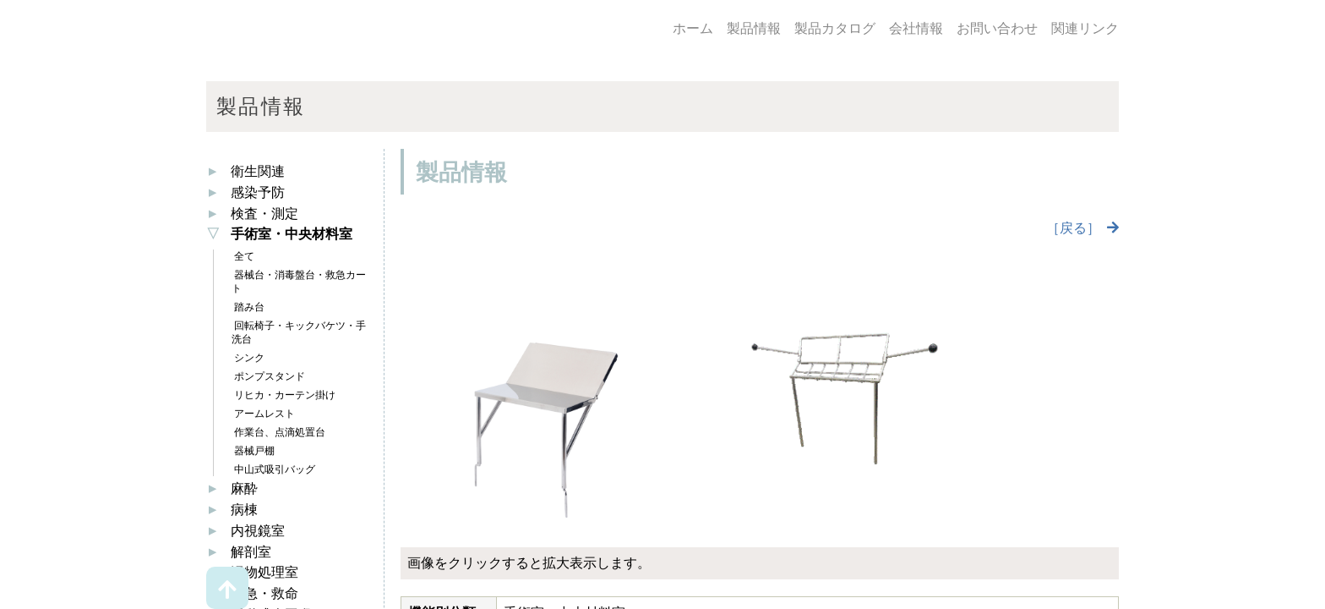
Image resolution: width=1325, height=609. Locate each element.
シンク (248, 358)
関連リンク (1085, 28)
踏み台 (248, 307)
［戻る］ (1073, 228)
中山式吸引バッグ (273, 469)
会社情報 (916, 28)
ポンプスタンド (268, 376)
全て (243, 256)
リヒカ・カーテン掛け (283, 395)
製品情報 (754, 28)
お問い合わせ (997, 28)
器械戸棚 (253, 451)
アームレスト (263, 414)
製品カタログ (834, 28)
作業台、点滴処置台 (278, 432)
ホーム (693, 28)
